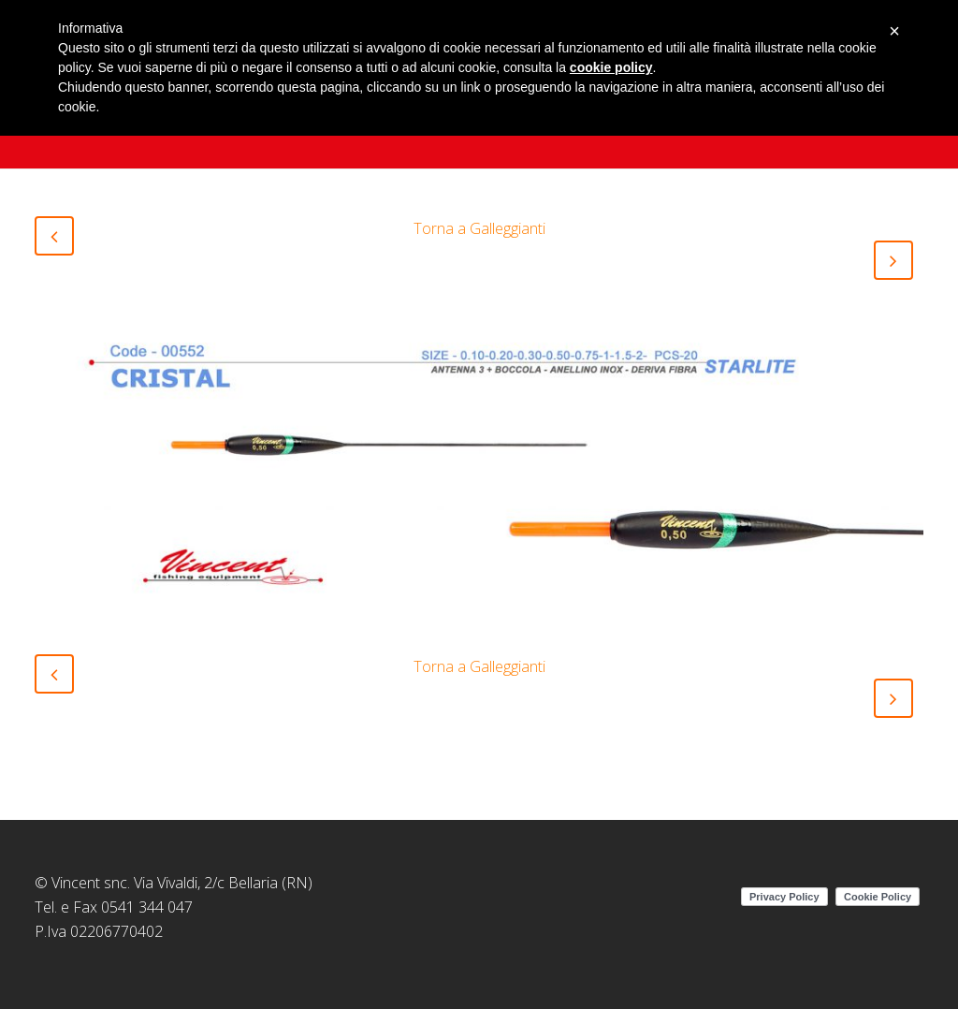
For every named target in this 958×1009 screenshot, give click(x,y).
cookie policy (611, 67)
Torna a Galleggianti (479, 228)
